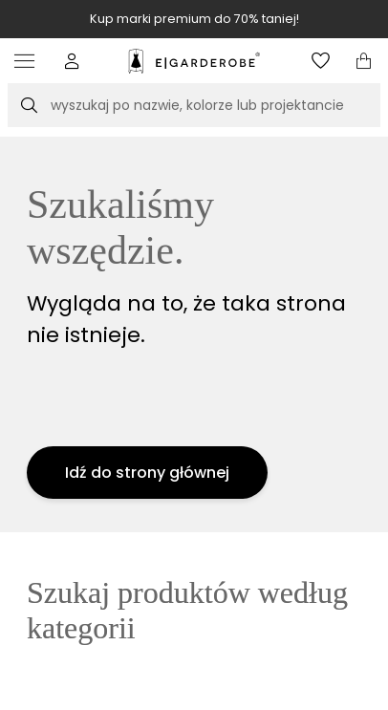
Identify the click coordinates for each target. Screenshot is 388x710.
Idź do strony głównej (147, 473)
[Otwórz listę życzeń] (320, 60)
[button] (72, 60)
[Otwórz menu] (29, 60)
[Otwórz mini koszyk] (363, 60)
